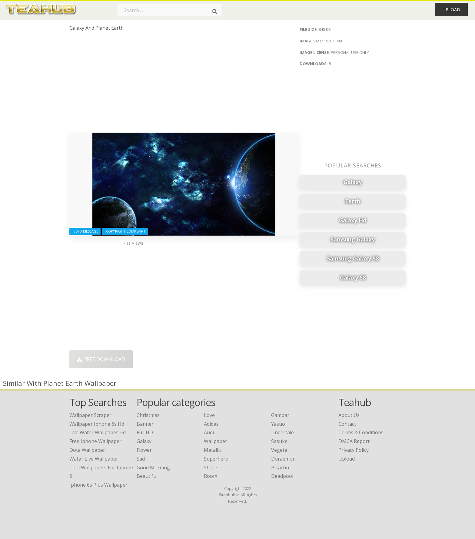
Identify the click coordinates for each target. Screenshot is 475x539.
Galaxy (144, 441)
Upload (451, 9)
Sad (141, 458)
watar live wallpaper (93, 458)
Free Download (101, 359)
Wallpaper (215, 441)
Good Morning (153, 467)
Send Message (85, 231)
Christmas (148, 415)
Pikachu (280, 467)
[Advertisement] (183, 84)
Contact (347, 424)
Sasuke (279, 441)
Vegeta (279, 450)
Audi (209, 432)
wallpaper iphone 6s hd (96, 424)
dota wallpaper (87, 450)
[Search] (215, 11)
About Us (349, 415)
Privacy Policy (353, 450)
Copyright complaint (125, 231)
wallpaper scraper (90, 415)
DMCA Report (354, 441)
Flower (144, 450)
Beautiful (147, 476)
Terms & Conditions (361, 432)
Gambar (280, 415)
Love (209, 415)
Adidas (211, 424)
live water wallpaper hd (97, 432)
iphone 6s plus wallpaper (98, 484)
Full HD (145, 432)
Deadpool (282, 476)
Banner (145, 424)
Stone (210, 467)
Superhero (216, 458)
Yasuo (278, 424)
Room (210, 476)
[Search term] (169, 10)
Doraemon (283, 458)
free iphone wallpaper (95, 441)
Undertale (282, 432)
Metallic (212, 450)
